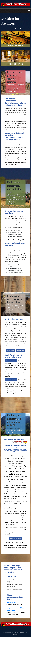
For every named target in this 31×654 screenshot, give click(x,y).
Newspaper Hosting (11, 360)
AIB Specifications (15, 538)
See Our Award (20, 350)
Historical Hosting (10, 379)
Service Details (10, 350)
